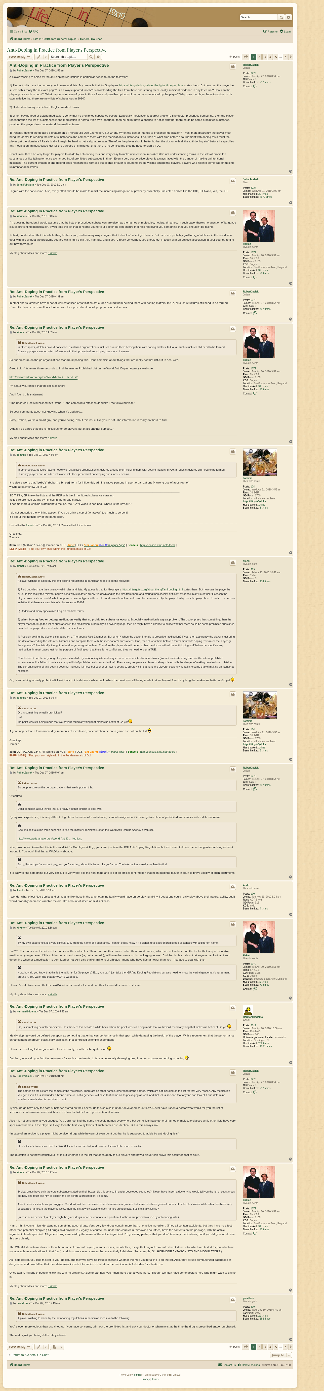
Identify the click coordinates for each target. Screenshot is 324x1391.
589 (253, 569)
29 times (263, 1315)
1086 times (266, 1046)
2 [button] (259, 57)
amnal (246, 561)
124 (253, 486)
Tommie (247, 478)
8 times (264, 507)
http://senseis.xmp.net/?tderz (157, 545)
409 (253, 1306)
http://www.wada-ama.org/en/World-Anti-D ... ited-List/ (43, 377)
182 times (265, 1318)
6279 (253, 73)
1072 (253, 252)
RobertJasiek (251, 65)
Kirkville (52, 253)
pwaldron (248, 1298)
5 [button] (276, 57)
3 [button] (265, 57)
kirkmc (247, 244)
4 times (264, 908)
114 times (265, 581)
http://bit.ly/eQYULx (254, 501)
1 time (261, 504)
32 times (263, 270)
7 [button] (285, 57)
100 (253, 893)
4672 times (266, 196)
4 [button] (270, 57)
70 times (264, 273)
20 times (263, 194)
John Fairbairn (251, 179)
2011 (253, 1025)
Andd (246, 885)
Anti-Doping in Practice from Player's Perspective (57, 50)
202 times (263, 1043)
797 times (265, 82)
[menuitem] (33, 31)
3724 (253, 188)
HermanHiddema (253, 1017)
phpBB (137, 1374)
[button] (245, 57)
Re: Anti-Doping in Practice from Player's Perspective (56, 179)
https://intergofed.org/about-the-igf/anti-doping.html (151, 85)
